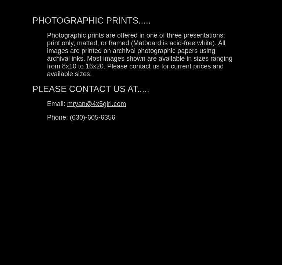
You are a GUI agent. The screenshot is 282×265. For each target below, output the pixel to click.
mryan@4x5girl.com (96, 103)
